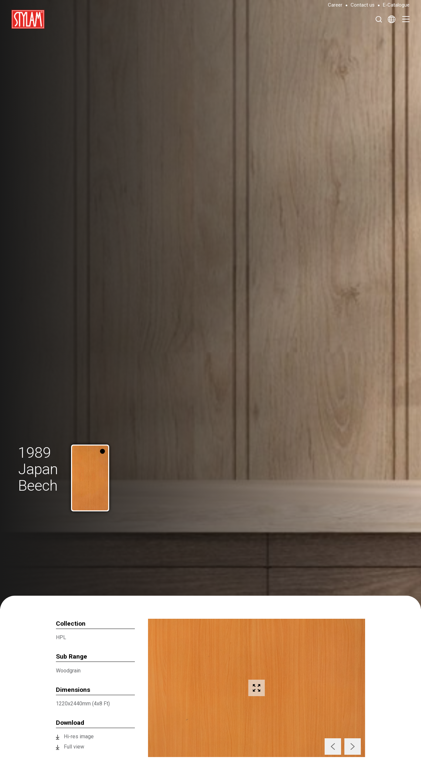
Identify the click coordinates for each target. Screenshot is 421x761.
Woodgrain (68, 670)
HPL (61, 637)
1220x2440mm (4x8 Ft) (83, 703)
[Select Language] (391, 19)
